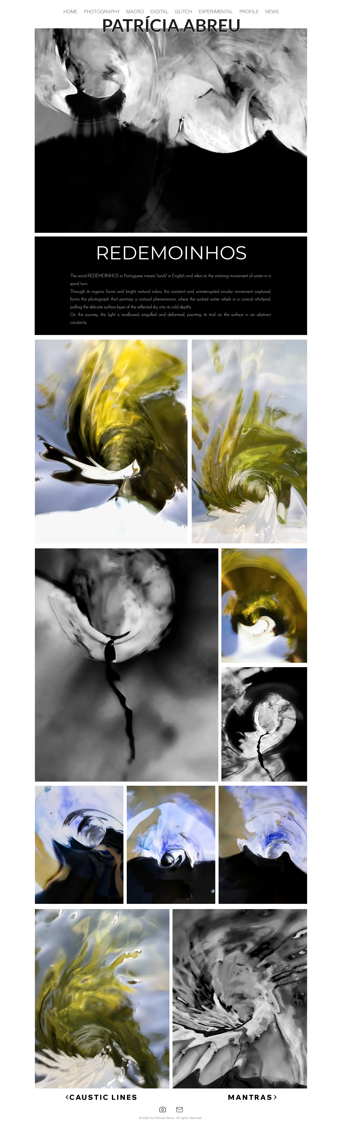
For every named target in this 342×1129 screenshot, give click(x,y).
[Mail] (179, 1109)
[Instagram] (162, 1109)
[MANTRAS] (253, 1097)
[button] (102, 11)
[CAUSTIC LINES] (101, 1097)
